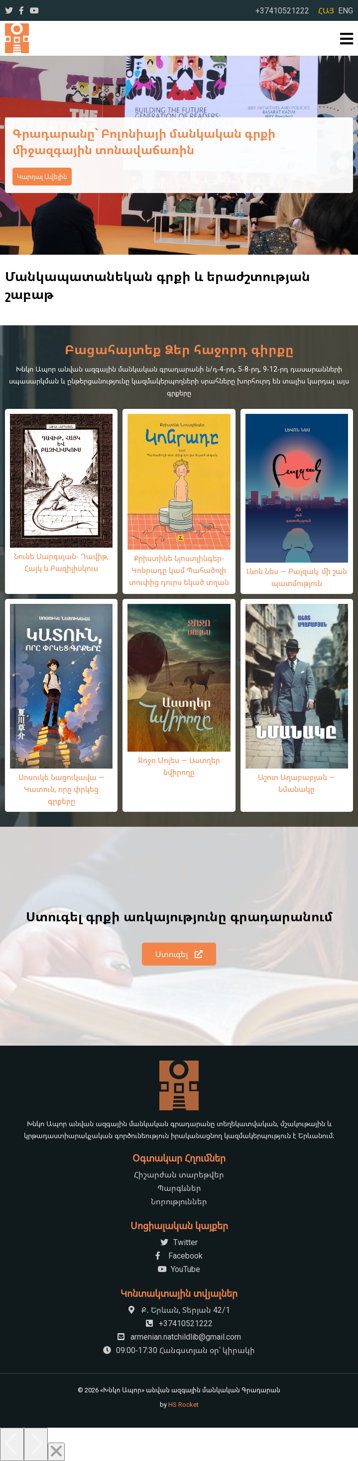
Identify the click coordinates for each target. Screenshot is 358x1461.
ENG (345, 10)
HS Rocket (183, 1404)
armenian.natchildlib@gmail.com (179, 1336)
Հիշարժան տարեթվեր (179, 1174)
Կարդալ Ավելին (42, 176)
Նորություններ (179, 1201)
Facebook (179, 1255)
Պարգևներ (179, 1187)
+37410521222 (282, 10)
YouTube (179, 1269)
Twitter (179, 1242)
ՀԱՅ (326, 10)
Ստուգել (179, 954)
